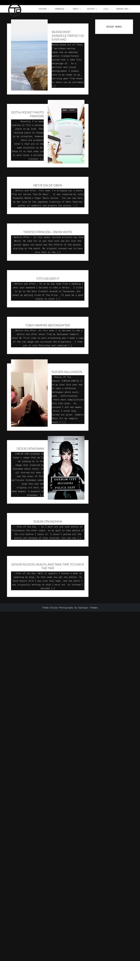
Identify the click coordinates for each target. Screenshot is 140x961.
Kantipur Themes (88, 607)
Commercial (61, 9)
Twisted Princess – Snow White (47, 232)
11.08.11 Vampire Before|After (48, 325)
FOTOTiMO (44, 9)
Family (77, 9)
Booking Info (123, 9)
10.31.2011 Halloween (67, 372)
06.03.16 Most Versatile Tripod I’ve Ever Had (68, 35)
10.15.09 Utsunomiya (47, 521)
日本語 (107, 9)
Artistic (92, 9)
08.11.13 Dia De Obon (47, 185)
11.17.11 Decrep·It (47, 278)
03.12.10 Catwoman (30, 448)
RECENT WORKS (114, 26)
